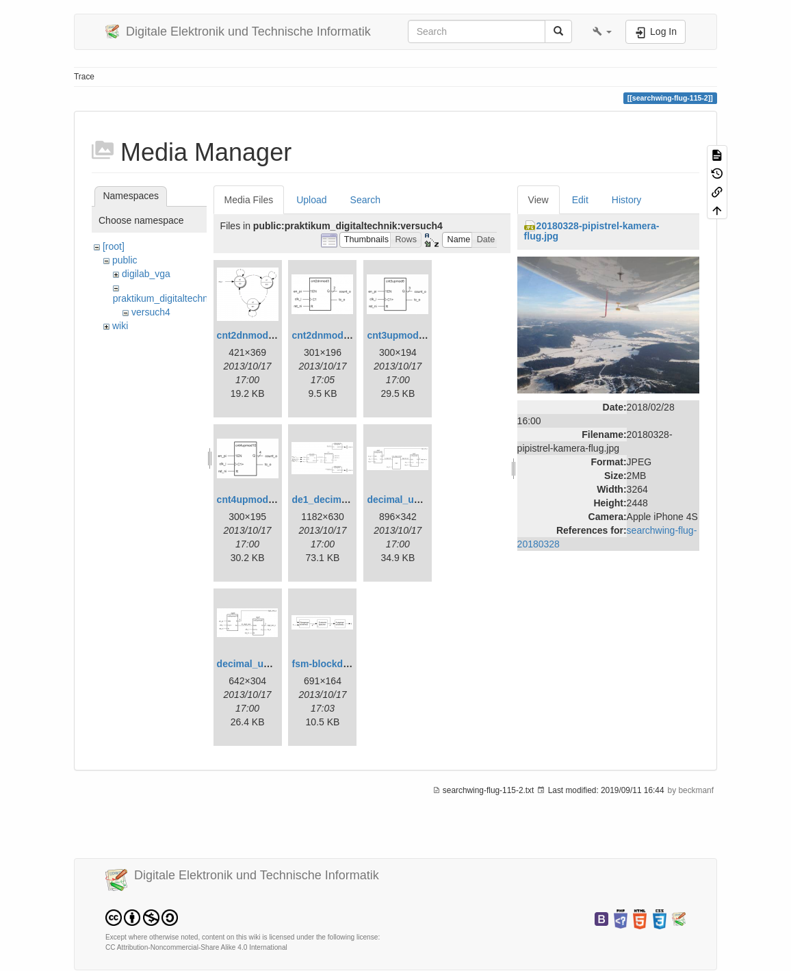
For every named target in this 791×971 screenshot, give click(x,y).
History (627, 199)
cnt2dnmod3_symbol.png (349, 335)
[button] (602, 31)
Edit (580, 199)
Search (365, 199)
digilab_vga (146, 273)
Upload (311, 199)
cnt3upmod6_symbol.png (425, 335)
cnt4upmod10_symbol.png (277, 499)
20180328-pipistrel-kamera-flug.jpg (592, 231)
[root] (114, 246)
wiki (120, 325)
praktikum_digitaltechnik (164, 298)
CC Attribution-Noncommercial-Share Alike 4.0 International (196, 947)
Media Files (249, 199)
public (125, 260)
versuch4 (150, 312)
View (538, 199)
